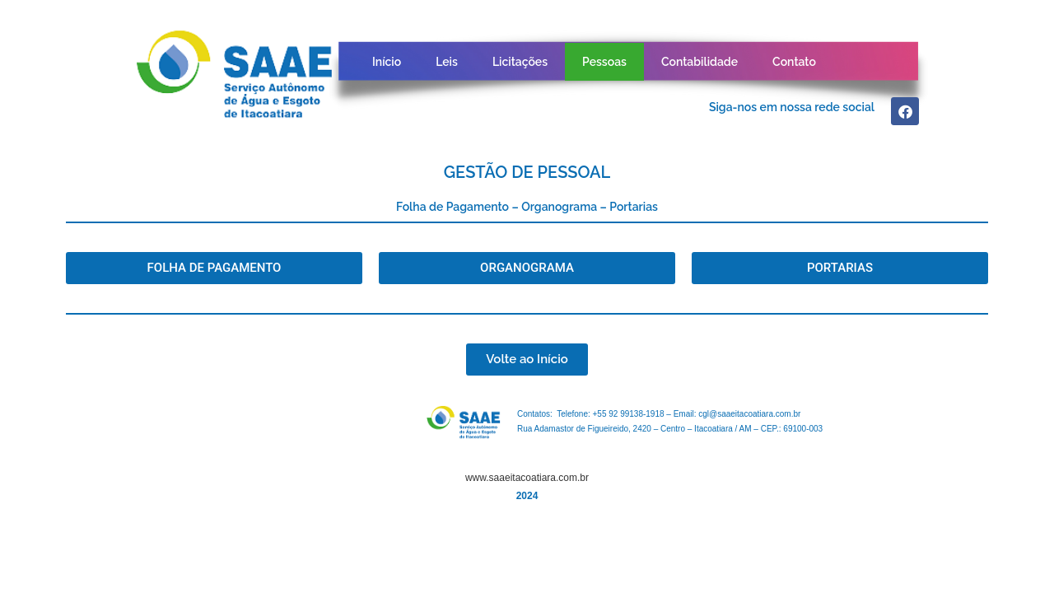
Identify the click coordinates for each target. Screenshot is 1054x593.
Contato (794, 61)
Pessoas (604, 61)
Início (386, 61)
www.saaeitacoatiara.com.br (527, 477)
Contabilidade (699, 61)
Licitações (520, 61)
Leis (447, 61)
